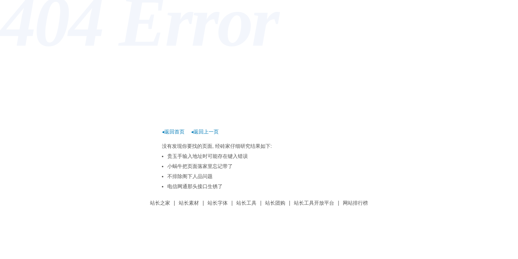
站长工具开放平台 (314, 203)
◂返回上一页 (205, 132)
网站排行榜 (355, 203)
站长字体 (218, 203)
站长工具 (246, 203)
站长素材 (189, 203)
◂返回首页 (173, 132)
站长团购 (275, 203)
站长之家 (160, 203)
